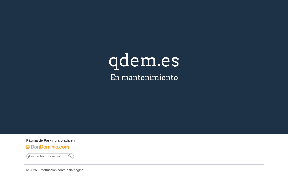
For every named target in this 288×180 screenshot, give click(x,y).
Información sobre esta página (62, 170)
